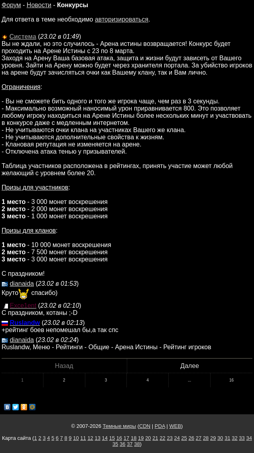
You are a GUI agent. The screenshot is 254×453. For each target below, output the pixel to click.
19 (141, 438)
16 (231, 380)
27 (198, 438)
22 (162, 438)
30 (220, 438)
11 (83, 438)
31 (227, 438)
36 (122, 444)
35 (115, 444)
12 (90, 438)
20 (148, 438)
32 (234, 438)
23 (169, 438)
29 (213, 438)
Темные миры (119, 426)
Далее (189, 365)
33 (241, 438)
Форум (11, 5)
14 (105, 438)
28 (206, 438)
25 (184, 438)
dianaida (22, 283)
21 (155, 438)
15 (112, 438)
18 (133, 438)
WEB (175, 426)
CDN (144, 426)
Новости (39, 5)
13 (97, 438)
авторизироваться (121, 19)
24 (177, 438)
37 (129, 444)
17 (126, 438)
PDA (160, 426)
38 (137, 444)
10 (76, 438)
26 (191, 438)
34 (249, 438)
